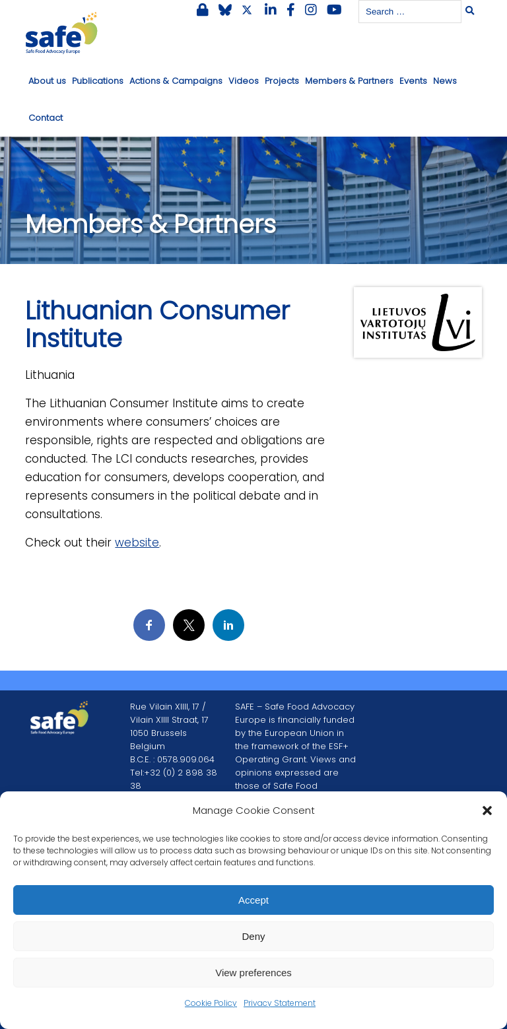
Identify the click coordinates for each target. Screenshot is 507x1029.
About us (47, 81)
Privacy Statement (280, 1003)
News (445, 81)
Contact (45, 118)
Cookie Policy (211, 1003)
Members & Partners (349, 81)
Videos (243, 81)
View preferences (253, 972)
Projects (282, 81)
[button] (487, 810)
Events (413, 81)
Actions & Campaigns (175, 81)
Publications (97, 81)
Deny (253, 936)
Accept (253, 900)
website (137, 542)
